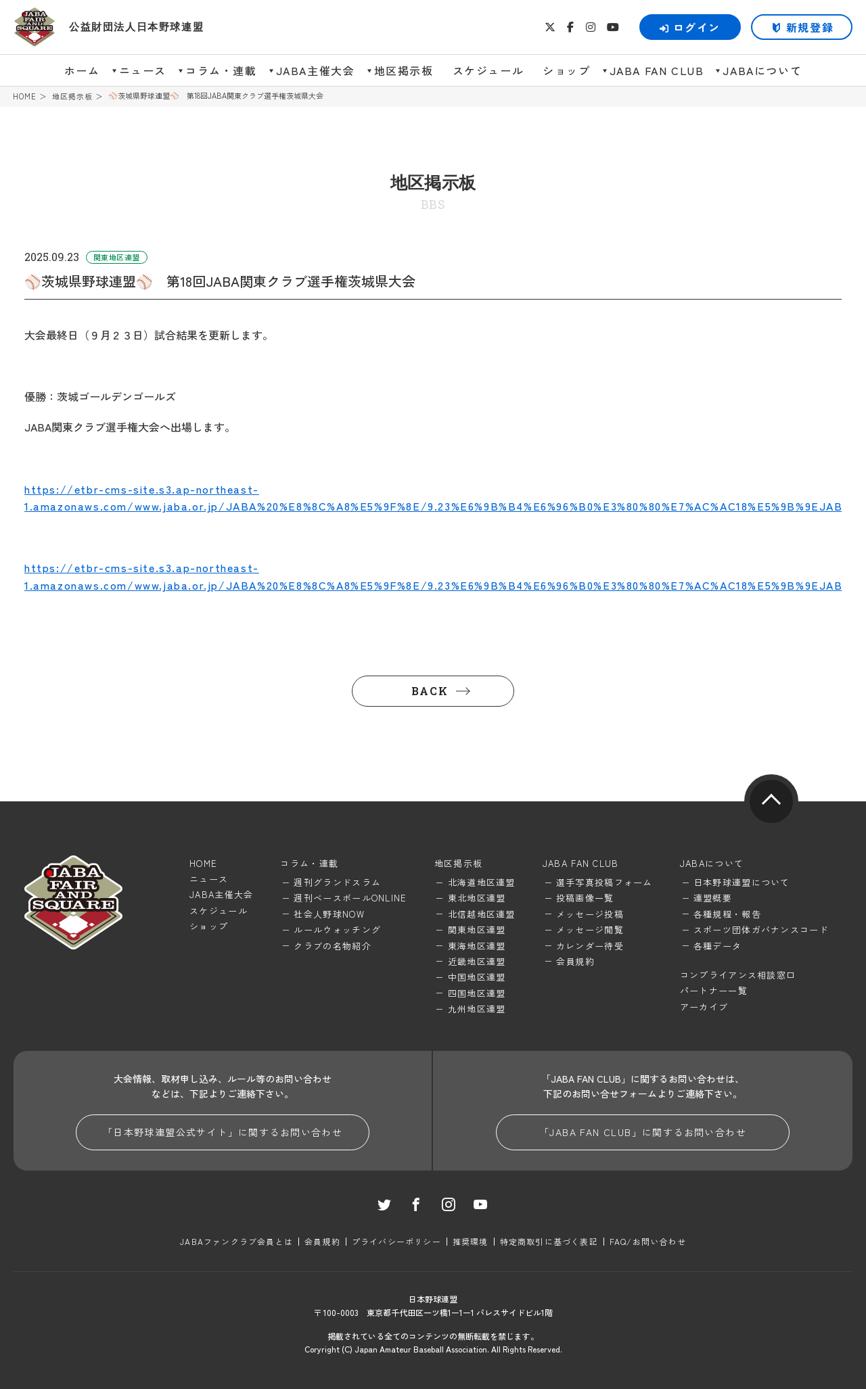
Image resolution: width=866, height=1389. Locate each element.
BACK (429, 691)
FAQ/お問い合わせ (648, 1241)
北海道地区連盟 (482, 882)
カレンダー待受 (590, 945)
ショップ (566, 70)
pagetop (771, 801)
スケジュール (488, 70)
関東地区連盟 (477, 929)
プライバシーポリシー (396, 1241)
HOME (25, 96)
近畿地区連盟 (477, 961)
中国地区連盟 (477, 976)
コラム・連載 (221, 70)
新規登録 (810, 27)
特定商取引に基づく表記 (549, 1241)
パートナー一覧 (714, 990)
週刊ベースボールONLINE (350, 897)
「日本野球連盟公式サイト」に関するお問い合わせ (222, 1132)
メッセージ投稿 (590, 914)
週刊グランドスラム (337, 882)
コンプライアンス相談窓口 (738, 974)
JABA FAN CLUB (657, 70)
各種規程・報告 (727, 914)
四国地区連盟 (477, 993)
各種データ (717, 945)
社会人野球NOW (329, 914)
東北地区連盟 (477, 897)
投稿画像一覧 (585, 897)
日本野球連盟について (741, 882)
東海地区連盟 (477, 945)
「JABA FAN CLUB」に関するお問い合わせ (642, 1132)
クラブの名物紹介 (332, 945)
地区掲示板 (404, 70)
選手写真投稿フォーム (604, 882)
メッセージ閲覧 (590, 929)
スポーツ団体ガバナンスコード (761, 929)
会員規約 (575, 961)
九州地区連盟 (477, 1008)
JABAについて (762, 70)
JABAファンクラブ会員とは (236, 1241)
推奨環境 (470, 1241)
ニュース (142, 70)
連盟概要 (712, 897)
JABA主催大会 (315, 70)
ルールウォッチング (337, 929)
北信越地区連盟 (482, 914)
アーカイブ (704, 1006)
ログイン (690, 27)
